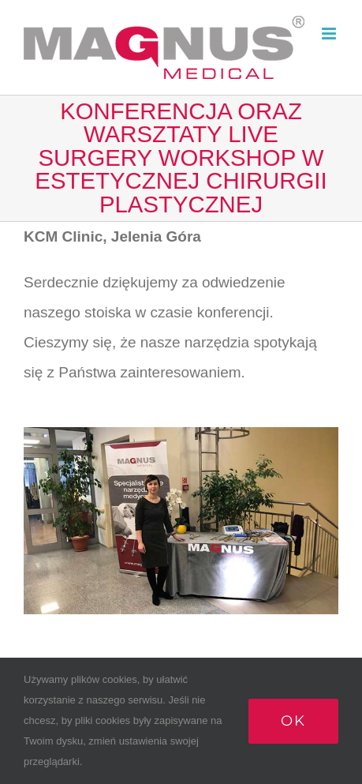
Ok (293, 721)
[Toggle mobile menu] (330, 33)
